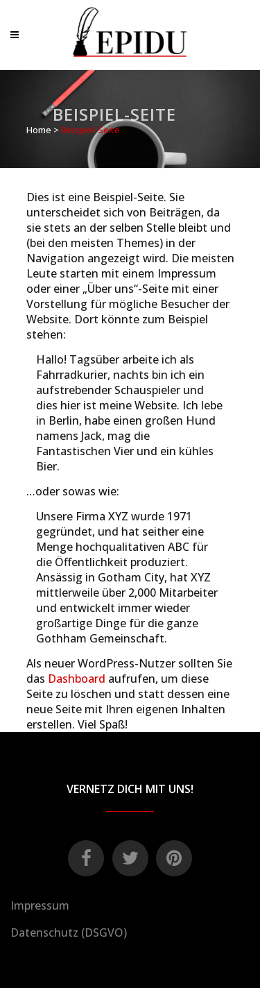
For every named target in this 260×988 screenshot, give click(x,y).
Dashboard (76, 678)
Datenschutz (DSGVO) (68, 932)
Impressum (39, 905)
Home (38, 130)
